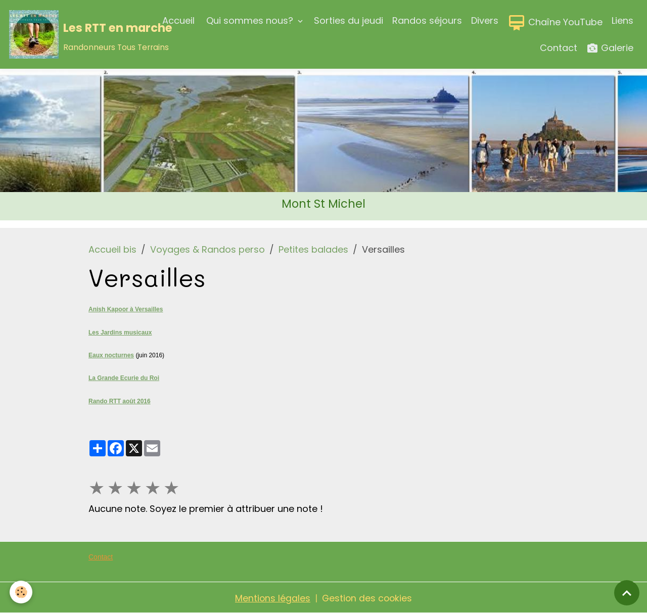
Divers (484, 20)
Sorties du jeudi (348, 20)
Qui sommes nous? (250, 20)
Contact (558, 47)
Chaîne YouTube (555, 23)
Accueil (178, 20)
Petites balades (313, 249)
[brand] (77, 34)
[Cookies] (21, 592)
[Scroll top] (626, 592)
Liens (622, 20)
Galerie (609, 48)
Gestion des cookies (367, 597)
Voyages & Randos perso (207, 249)
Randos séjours (427, 20)
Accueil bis (112, 249)
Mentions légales (272, 597)
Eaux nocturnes (111, 354)
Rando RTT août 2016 (119, 400)
